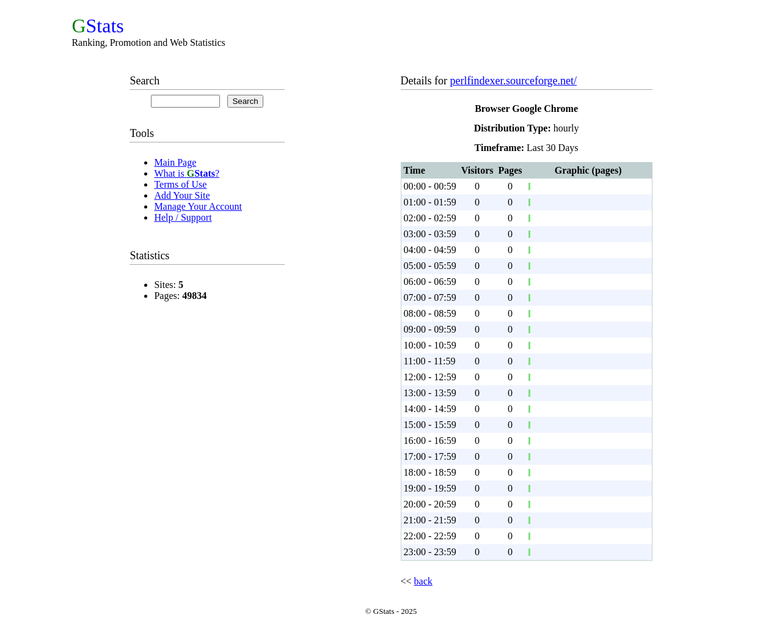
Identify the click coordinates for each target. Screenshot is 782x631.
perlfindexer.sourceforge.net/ (513, 81)
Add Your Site (182, 195)
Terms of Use (180, 184)
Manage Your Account (198, 206)
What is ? (186, 173)
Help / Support (182, 217)
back (423, 581)
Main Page (175, 162)
